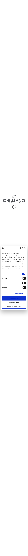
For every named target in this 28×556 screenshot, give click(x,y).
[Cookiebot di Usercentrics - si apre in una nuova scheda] (20, 248)
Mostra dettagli (19, 293)
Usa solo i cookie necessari (14, 306)
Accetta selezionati (14, 302)
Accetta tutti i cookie (14, 298)
